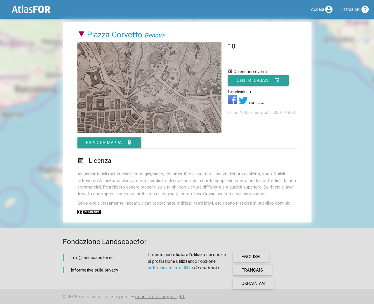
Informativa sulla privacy (94, 270)
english (251, 256)
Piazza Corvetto (114, 34)
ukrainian (253, 283)
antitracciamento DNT (169, 267)
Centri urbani (258, 80)
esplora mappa (109, 142)
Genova (154, 35)
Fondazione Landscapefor (104, 297)
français (252, 270)
